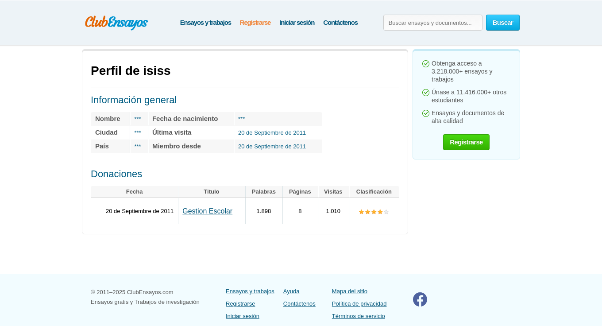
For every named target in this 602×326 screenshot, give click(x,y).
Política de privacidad (359, 303)
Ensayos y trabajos (205, 22)
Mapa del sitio (349, 291)
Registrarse (255, 22)
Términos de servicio (358, 316)
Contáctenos (340, 22)
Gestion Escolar (207, 211)
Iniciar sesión (296, 22)
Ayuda (291, 291)
